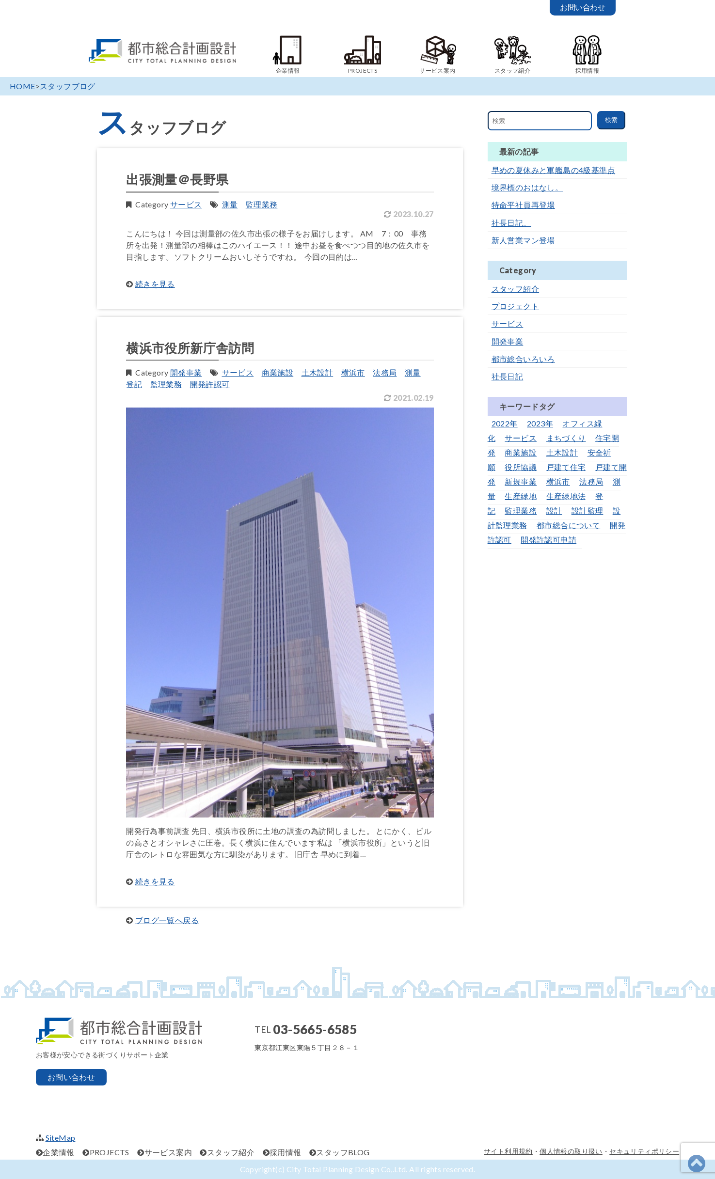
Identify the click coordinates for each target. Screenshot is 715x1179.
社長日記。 (511, 222)
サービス (186, 204)
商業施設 (278, 372)
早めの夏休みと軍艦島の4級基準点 (553, 169)
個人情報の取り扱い (571, 1151)
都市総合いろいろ (523, 358)
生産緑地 (521, 496)
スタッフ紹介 (515, 288)
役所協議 (521, 467)
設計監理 (588, 510)
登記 (134, 384)
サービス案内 (168, 1152)
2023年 (540, 423)
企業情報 (59, 1152)
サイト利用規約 (508, 1151)
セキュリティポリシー (644, 1151)
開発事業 (186, 372)
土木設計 (318, 372)
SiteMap (61, 1137)
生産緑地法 (566, 496)
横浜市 (353, 372)
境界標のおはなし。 (527, 187)
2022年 (505, 423)
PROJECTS (109, 1152)
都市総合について (568, 525)
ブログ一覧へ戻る (167, 920)
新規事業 (521, 481)
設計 (554, 510)
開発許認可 (210, 384)
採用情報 (286, 1152)
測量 (230, 204)
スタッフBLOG (342, 1152)
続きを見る (155, 283)
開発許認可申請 (548, 539)
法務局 (385, 372)
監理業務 (262, 204)
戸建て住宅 (566, 467)
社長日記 (508, 376)
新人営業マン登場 (523, 240)
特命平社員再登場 (523, 204)
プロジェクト (515, 306)
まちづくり (566, 437)
